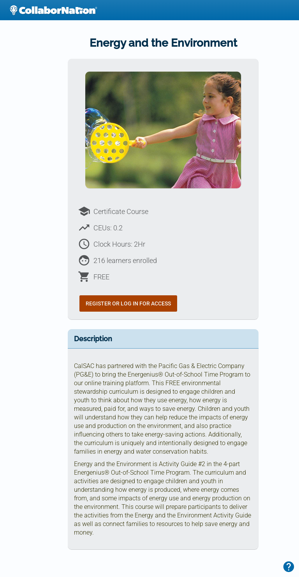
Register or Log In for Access (128, 303)
